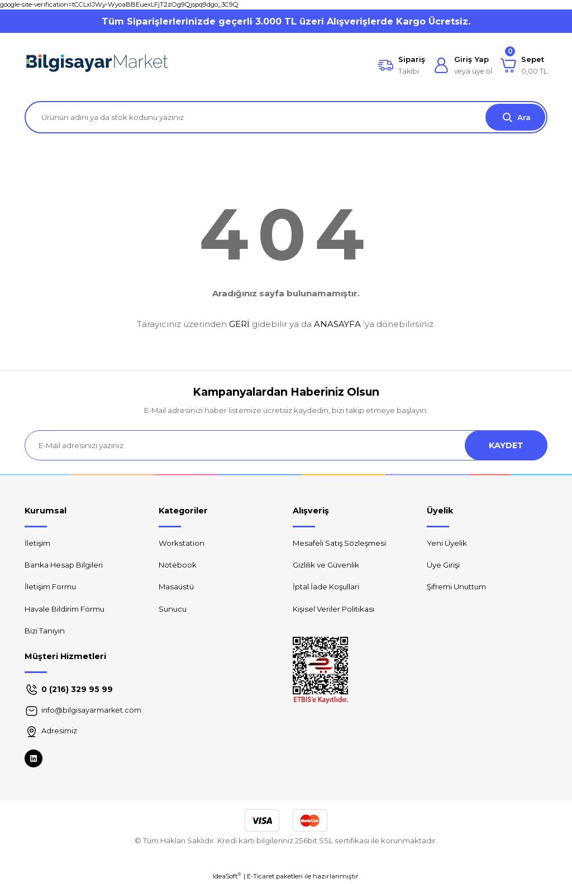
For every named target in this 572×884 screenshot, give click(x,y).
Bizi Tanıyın (45, 630)
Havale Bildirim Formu (64, 608)
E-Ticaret (260, 876)
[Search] (286, 117)
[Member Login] (462, 65)
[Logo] (97, 65)
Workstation (181, 543)
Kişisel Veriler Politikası (333, 608)
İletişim (37, 543)
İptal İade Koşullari (326, 586)
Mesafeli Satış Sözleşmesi (339, 543)
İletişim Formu (50, 586)
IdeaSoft (227, 876)
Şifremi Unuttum (456, 586)
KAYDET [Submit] (506, 445)
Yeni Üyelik (447, 543)
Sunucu (173, 608)
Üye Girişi (443, 564)
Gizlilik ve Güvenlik (326, 564)
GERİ (239, 324)
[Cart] (523, 65)
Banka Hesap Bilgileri (64, 564)
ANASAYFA (337, 324)
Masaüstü (176, 586)
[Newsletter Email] (286, 445)
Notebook (178, 564)
